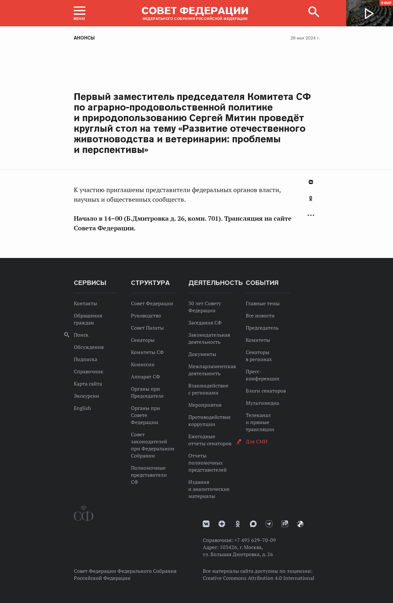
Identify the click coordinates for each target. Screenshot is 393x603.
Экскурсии (86, 396)
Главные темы (263, 303)
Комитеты (258, 340)
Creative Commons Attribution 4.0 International (258, 578)
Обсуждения (89, 347)
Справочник (88, 371)
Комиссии (143, 364)
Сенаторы (143, 340)
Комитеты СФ (147, 352)
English (82, 408)
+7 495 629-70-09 (255, 540)
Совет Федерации (152, 303)
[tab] (311, 202)
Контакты (85, 303)
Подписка (85, 359)
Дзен (221, 523)
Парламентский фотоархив (300, 524)
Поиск (81, 335)
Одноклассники (310, 198)
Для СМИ (257, 441)
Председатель (262, 327)
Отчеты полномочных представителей (207, 462)
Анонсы (84, 38)
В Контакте (310, 182)
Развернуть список (311, 215)
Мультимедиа (262, 403)
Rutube (284, 523)
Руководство (146, 315)
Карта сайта (88, 383)
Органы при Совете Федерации (145, 415)
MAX (253, 523)
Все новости (260, 315)
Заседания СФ (205, 322)
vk (206, 523)
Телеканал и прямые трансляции (260, 422)
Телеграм (269, 523)
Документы (202, 354)
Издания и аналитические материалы (208, 489)
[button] (79, 13)
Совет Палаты (147, 327)
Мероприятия (204, 405)
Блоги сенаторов (266, 390)
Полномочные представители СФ (149, 475)
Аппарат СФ (145, 376)
